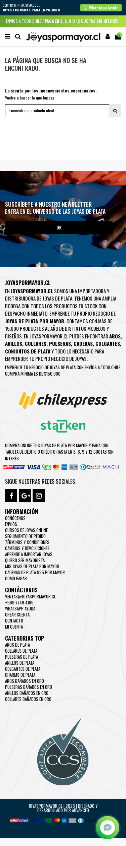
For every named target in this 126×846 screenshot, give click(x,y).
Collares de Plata (21, 650)
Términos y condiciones (27, 542)
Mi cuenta (14, 626)
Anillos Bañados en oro (26, 693)
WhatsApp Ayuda (20, 608)
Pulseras (60, 343)
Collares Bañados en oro (28, 699)
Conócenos (15, 518)
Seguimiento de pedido (25, 536)
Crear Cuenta (17, 614)
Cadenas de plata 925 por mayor (35, 572)
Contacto (14, 620)
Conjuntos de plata (27, 351)
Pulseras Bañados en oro (28, 687)
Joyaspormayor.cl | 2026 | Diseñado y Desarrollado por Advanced (63, 808)
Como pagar (16, 578)
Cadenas (83, 343)
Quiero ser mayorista (25, 560)
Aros (115, 336)
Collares (35, 343)
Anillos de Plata (19, 662)
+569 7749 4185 (19, 602)
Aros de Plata (17, 644)
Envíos (11, 524)
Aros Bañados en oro (24, 680)
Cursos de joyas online (26, 530)
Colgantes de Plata (22, 668)
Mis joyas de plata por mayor (32, 566)
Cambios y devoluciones (27, 548)
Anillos (13, 343)
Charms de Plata (20, 674)
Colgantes (107, 343)
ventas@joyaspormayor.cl (30, 596)
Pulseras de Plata (21, 656)
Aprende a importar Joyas (28, 554)
